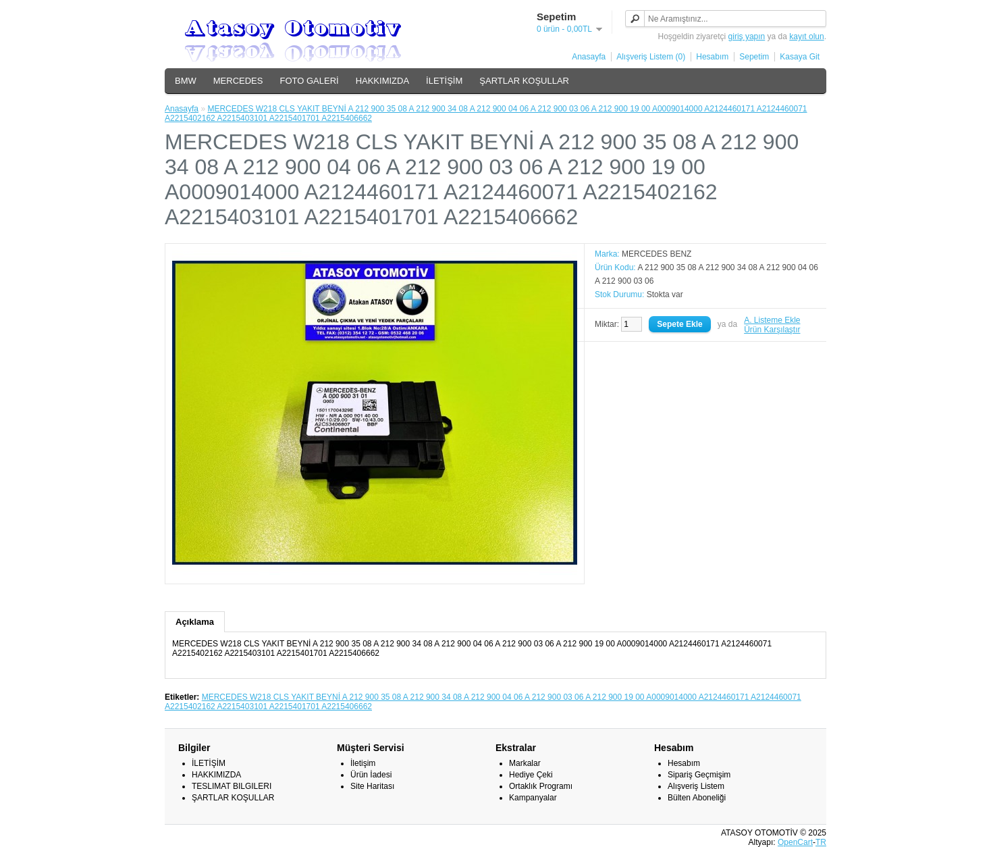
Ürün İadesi (371, 774)
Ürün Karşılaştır (772, 329)
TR (820, 842)
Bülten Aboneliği (697, 797)
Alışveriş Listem (696, 786)
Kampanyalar (533, 797)
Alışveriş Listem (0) (650, 56)
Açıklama (195, 622)
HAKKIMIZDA (382, 81)
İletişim (362, 763)
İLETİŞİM (444, 81)
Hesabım (712, 56)
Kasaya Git (800, 56)
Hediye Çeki (531, 774)
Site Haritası (372, 786)
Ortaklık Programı (540, 786)
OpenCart (795, 842)
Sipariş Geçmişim (699, 774)
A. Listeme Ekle (772, 320)
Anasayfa (589, 56)
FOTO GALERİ (308, 81)
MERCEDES (238, 81)
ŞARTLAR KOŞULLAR (524, 81)
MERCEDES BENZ (656, 254)
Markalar (525, 763)
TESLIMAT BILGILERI (231, 786)
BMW (185, 81)
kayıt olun (806, 36)
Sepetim (754, 56)
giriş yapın (747, 36)
